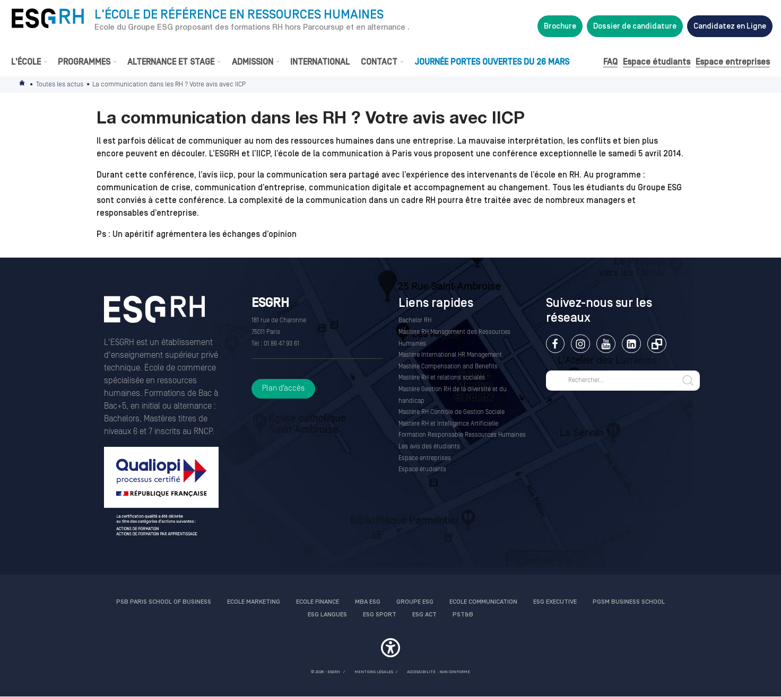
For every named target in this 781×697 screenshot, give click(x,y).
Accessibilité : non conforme (438, 671)
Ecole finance (317, 601)
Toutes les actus (59, 84)
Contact (379, 62)
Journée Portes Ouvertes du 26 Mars (491, 62)
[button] (390, 649)
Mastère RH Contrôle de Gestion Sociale (451, 412)
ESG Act (424, 614)
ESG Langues (327, 614)
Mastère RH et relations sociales (441, 377)
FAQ (610, 62)
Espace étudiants (656, 62)
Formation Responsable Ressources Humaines (462, 434)
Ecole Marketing (253, 601)
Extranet (656, 343)
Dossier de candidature (634, 26)
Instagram (580, 343)
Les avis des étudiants (429, 446)
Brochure (560, 26)
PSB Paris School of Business (163, 601)
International (320, 62)
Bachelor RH (414, 320)
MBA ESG (367, 601)
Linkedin (631, 343)
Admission (252, 62)
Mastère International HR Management (450, 354)
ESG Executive (555, 601)
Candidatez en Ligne (729, 26)
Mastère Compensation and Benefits (448, 366)
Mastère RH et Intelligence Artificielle (448, 423)
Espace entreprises (733, 62)
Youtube (605, 343)
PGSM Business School (629, 601)
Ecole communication (483, 601)
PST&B (463, 614)
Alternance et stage (170, 62)
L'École (26, 62)
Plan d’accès (283, 388)
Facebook (555, 343)
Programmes (84, 62)
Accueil (23, 85)
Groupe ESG (414, 601)
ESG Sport (379, 614)
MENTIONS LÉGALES (373, 671)
